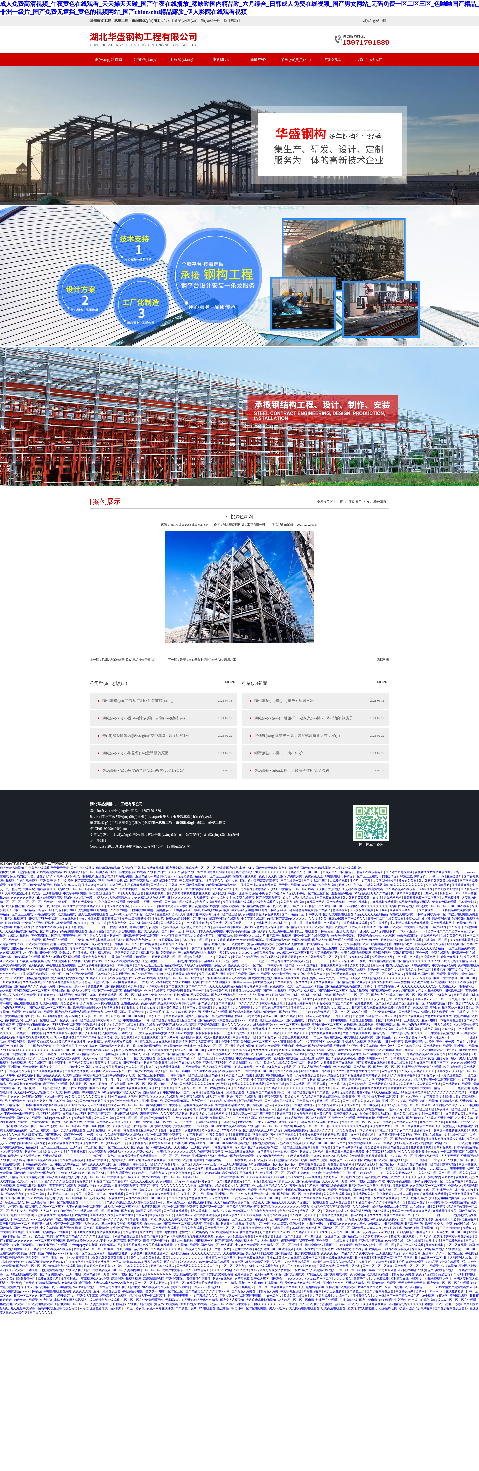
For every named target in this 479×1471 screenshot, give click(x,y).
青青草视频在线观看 (108, 1062)
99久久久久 (296, 1278)
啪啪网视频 (150, 1168)
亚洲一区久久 (60, 1020)
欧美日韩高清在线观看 (214, 1261)
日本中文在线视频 (142, 910)
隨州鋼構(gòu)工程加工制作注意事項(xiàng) (138, 701)
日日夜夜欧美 (47, 995)
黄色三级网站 (40, 935)
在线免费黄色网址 (452, 935)
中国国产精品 (178, 1198)
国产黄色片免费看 (136, 1139)
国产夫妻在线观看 (82, 1122)
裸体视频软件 (91, 1092)
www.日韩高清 (78, 1257)
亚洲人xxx (88, 885)
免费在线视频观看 (109, 1232)
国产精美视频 (288, 1012)
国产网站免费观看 (80, 1062)
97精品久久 (361, 893)
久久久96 (457, 1062)
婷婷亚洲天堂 (312, 1194)
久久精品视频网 (11, 952)
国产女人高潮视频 (199, 1007)
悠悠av (197, 1164)
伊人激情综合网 (219, 1198)
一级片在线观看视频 (153, 889)
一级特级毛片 (66, 1168)
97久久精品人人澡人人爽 (149, 897)
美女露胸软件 (305, 1101)
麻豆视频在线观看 (55, 1084)
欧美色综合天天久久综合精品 (425, 948)
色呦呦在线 (403, 1168)
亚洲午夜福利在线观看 (355, 957)
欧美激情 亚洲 (235, 1075)
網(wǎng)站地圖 (374, 21)
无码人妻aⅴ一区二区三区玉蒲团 (254, 1113)
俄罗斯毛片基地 (86, 995)
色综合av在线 (221, 927)
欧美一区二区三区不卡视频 (305, 986)
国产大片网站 (170, 1037)
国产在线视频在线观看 (56, 1249)
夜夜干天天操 (268, 876)
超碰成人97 (116, 1151)
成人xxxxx (459, 1105)
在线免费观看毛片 (266, 902)
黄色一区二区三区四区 (93, 927)
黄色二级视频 (149, 1236)
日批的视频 (182, 995)
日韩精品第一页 (143, 1126)
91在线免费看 (219, 1232)
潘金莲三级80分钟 (17, 1202)
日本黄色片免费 (147, 995)
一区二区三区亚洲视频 (295, 1147)
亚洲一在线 (74, 1274)
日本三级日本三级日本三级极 (312, 995)
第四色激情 (412, 1228)
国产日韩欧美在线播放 (279, 1101)
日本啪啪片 (421, 1168)
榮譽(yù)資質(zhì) (296, 59)
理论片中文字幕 (360, 880)
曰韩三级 (382, 1130)
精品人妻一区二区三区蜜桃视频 (400, 1189)
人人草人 (328, 1181)
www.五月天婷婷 (42, 1219)
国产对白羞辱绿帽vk (399, 872)
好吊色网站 (267, 1232)
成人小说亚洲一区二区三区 (64, 1223)
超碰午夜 (152, 1067)
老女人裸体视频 (89, 918)
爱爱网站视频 (14, 1016)
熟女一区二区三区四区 (419, 1109)
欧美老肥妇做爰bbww (87, 1007)
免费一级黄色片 (332, 1160)
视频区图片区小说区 (148, 1211)
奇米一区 (115, 1029)
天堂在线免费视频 (289, 1143)
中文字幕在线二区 (253, 918)
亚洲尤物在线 (389, 940)
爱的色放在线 (249, 1232)
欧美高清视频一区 (297, 1118)
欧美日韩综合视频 (402, 906)
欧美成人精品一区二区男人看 (89, 872)
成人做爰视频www (265, 1024)
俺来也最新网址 (408, 935)
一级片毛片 (57, 974)
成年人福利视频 (221, 897)
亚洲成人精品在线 (121, 969)
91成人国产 (329, 872)
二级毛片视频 (312, 1139)
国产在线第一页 (291, 880)
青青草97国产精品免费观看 (87, 948)
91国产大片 (154, 1012)
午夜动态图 (360, 1249)
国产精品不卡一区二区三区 (195, 1058)
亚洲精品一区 (416, 1003)
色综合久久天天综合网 (96, 1164)
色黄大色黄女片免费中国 (121, 1041)
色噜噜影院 (340, 910)
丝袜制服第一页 (80, 1173)
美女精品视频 (444, 1270)
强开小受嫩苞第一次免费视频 (180, 1130)
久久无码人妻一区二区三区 (428, 1185)
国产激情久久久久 (49, 1075)
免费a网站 (363, 1092)
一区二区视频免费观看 (461, 948)
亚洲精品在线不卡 (383, 931)
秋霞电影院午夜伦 (264, 1134)
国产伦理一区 (32, 1088)
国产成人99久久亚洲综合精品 (127, 948)
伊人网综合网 (411, 1253)
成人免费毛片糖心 (119, 906)
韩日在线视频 (429, 1101)
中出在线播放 (14, 978)
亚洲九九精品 (180, 1253)
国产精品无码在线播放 (383, 1084)
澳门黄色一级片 (447, 1058)
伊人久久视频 (81, 990)
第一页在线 (275, 906)
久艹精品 (255, 1062)
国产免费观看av (141, 880)
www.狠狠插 (169, 935)
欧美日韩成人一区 (289, 1079)
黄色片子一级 (445, 1041)
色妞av (268, 1105)
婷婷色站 (368, 1134)
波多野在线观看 (327, 1300)
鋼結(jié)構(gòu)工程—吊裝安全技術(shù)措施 (291, 770)
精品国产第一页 (136, 1079)
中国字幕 (80, 1189)
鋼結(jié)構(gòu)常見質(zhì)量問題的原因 (135, 753)
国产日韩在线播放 (75, 1088)
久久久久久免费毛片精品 (225, 986)
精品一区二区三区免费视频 (452, 1088)
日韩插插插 (327, 931)
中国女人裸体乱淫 (67, 1164)
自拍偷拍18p (152, 1223)
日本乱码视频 (177, 948)
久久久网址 (34, 1232)
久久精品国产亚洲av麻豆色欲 (321, 1096)
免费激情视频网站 (252, 940)
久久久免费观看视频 (96, 1096)
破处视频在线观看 (26, 1003)
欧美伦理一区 (234, 969)
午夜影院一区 (205, 1126)
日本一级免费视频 (227, 948)
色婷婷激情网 (238, 1062)
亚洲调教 (381, 910)
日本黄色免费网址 (108, 1287)
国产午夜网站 (404, 1257)
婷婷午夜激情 (180, 1287)
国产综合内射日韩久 (164, 885)
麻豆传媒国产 (19, 876)
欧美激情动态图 (382, 944)
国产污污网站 (323, 1304)
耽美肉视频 (365, 1029)
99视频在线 (333, 876)
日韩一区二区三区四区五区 (415, 995)
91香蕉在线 (147, 982)
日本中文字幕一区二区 (279, 965)
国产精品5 (345, 872)
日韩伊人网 (314, 914)
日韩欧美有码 (414, 1223)
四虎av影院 (282, 1105)
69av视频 (6, 990)
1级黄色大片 (395, 974)
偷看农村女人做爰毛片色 (68, 969)
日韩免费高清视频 (40, 885)
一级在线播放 (380, 1211)
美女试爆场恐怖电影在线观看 (198, 952)
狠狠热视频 (372, 1101)
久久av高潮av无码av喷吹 (64, 876)
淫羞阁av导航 (376, 1181)
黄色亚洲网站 (238, 1168)
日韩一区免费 (48, 952)
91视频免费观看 (411, 940)
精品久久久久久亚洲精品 (372, 914)
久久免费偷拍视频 (466, 1024)
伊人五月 (362, 1261)
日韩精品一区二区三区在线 (360, 876)
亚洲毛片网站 (407, 1270)
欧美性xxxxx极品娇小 (125, 1101)
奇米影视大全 (287, 1122)
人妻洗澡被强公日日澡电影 (23, 893)
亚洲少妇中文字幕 (350, 885)
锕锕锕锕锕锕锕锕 (207, 1033)
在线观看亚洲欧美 (445, 1211)
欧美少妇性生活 (324, 1219)
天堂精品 (345, 1189)
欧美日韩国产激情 (237, 1270)
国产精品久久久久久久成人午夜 (197, 1266)
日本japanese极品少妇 (57, 1118)
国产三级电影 (368, 1300)
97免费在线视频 (244, 897)
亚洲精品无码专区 (147, 876)
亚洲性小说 (388, 1105)
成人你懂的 (219, 1079)
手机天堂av (165, 1202)
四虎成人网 (8, 872)
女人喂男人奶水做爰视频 (68, 978)
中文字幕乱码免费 (444, 965)
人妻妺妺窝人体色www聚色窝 (113, 1283)
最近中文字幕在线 (232, 1177)
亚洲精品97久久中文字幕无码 (310, 1007)
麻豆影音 (448, 1177)
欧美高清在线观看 (333, 1308)
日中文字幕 (37, 1033)
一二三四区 (433, 1113)
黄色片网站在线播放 (438, 1016)
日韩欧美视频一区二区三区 (422, 897)
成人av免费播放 (64, 1037)
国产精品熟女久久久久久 (181, 1261)
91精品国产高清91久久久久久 (287, 918)
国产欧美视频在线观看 (338, 914)
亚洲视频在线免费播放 (23, 1067)
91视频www (375, 1058)
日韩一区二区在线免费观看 (385, 918)
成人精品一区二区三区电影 (320, 948)
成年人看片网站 (236, 880)
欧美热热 (202, 1232)
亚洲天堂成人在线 (201, 1113)
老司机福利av (66, 1295)
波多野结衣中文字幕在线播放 (453, 1236)
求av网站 (385, 1113)
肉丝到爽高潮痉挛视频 (263, 880)
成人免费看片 (244, 889)
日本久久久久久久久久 (373, 906)
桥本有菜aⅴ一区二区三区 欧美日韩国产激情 (103, 1249)
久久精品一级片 (85, 897)
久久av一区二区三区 (450, 1253)
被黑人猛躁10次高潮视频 (416, 1308)
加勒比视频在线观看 (25, 1274)
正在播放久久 (182, 910)
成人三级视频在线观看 (143, 923)
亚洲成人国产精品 (388, 1253)
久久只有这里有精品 (371, 1109)
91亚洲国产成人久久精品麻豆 (257, 885)
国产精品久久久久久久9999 (415, 961)
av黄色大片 (65, 944)
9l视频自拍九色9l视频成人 (34, 1037)
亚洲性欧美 (412, 1020)
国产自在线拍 (175, 986)
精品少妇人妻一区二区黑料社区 (383, 1096)
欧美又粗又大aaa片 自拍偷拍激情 (356, 1113)
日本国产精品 (389, 876)
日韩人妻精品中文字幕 (250, 1067)
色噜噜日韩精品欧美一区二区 (318, 957)
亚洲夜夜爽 (37, 965)
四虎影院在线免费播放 (63, 1143)
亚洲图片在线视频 (466, 1046)
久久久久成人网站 (265, 1050)
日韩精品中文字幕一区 (431, 914)
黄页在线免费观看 (371, 889)
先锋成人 (98, 1067)
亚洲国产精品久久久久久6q (394, 1079)
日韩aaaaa (329, 1211)
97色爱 (91, 940)
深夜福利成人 (70, 1278)
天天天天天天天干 (144, 906)
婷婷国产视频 (35, 1194)
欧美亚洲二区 (396, 1003)
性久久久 (234, 965)
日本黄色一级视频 (348, 978)
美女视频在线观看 (350, 1050)
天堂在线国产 (102, 982)
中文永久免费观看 (190, 1228)
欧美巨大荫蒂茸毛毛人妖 (139, 1029)
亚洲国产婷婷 (392, 1054)
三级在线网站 (292, 1139)
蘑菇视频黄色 (149, 1113)
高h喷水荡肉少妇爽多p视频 (211, 910)
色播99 (350, 1177)
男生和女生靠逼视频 (395, 1185)
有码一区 (459, 872)
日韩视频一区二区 (435, 940)
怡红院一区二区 (36, 1016)
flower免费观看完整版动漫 (55, 897)
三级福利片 (425, 889)
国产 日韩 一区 (171, 931)
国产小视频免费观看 (380, 1291)
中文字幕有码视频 (75, 893)
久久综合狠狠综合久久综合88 (124, 1134)
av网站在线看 (360, 944)
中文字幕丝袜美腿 (381, 948)
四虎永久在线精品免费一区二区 (284, 1062)
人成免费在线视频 (322, 1270)
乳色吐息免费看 (28, 880)
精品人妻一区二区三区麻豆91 (100, 1211)
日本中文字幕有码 (175, 1012)
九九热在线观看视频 (354, 948)
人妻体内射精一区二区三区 (84, 1206)
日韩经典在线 (162, 999)
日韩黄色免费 (129, 1130)
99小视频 (428, 1295)
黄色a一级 (113, 1156)
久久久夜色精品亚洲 (182, 872)
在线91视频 (206, 1194)
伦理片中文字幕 (239, 1079)
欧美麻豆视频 (49, 1003)
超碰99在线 (163, 974)
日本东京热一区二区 (195, 940)
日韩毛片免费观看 (268, 1046)
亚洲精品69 (82, 944)
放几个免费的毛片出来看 (374, 1287)
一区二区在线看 (304, 889)
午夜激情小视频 (240, 1050)
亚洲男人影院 (468, 1266)
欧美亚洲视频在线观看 (238, 902)
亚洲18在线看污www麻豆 (447, 1007)
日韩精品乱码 (449, 1101)
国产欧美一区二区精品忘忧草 (183, 1223)
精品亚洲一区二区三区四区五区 (47, 1147)
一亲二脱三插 (97, 923)
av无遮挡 (145, 999)
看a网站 (16, 1283)
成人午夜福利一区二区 (263, 1198)
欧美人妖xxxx (424, 999)
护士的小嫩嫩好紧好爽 (444, 1198)
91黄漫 (404, 1198)
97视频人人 (315, 1274)
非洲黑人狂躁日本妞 (111, 940)
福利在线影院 (104, 965)
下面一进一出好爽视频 (19, 1113)
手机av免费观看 (24, 1168)
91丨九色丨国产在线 (63, 910)
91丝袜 (233, 1232)
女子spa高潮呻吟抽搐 (136, 918)
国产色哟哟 (260, 931)
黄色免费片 (95, 986)
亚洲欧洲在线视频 (346, 1046)
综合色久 (258, 1202)
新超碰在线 (350, 889)
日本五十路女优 (134, 1308)
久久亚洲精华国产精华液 (22, 931)
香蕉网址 (38, 1223)
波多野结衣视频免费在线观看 (191, 893)
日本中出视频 (124, 965)
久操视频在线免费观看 (457, 910)
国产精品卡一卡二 (129, 1109)
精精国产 (358, 999)
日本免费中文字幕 (227, 1041)
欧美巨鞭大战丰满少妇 (198, 1003)
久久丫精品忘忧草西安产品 (271, 1007)
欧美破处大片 (448, 986)
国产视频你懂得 (71, 1228)
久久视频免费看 (12, 1151)
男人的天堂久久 (16, 1101)
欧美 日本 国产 (209, 974)
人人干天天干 (450, 1156)
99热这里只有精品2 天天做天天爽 (422, 876)
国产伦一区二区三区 (387, 1067)
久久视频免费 (317, 918)
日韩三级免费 (143, 1122)
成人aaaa (80, 986)
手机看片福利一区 (258, 1223)
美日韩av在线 (353, 1215)
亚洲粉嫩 (466, 1101)
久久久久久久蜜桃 (335, 1139)
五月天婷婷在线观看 (231, 1092)
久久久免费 (77, 940)
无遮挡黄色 (185, 876)
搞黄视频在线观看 (12, 1304)
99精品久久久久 (97, 978)
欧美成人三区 (260, 1278)
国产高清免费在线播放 (204, 906)
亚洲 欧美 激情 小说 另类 (57, 880)
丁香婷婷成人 (117, 1160)
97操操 (27, 1105)
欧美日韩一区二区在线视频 (296, 1092)
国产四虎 (454, 927)
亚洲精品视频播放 (371, 1240)
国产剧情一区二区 (330, 906)
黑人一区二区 (182, 1164)
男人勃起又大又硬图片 (195, 927)
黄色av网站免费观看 (261, 944)
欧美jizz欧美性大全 (287, 978)
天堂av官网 (430, 893)
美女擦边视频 (263, 982)
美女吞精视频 (454, 1181)
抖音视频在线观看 (329, 897)
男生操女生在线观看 (234, 974)
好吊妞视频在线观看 (74, 931)
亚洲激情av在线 (191, 1037)
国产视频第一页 (290, 948)
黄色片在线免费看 (142, 1257)
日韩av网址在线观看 (27, 957)
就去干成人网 (255, 1075)
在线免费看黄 (192, 1067)
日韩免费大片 (158, 1173)
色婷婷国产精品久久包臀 (309, 1050)
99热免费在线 (421, 965)
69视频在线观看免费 (58, 1291)
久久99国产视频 (404, 990)
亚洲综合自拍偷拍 (369, 935)
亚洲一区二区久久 (328, 1101)
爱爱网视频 (223, 1113)
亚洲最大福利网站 (184, 974)
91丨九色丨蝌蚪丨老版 (350, 1181)
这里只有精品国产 (198, 1016)
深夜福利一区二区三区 (451, 1109)
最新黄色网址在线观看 (224, 918)
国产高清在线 (225, 1003)
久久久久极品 (343, 1278)
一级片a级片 (438, 927)
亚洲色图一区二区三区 (327, 1024)
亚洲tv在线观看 (340, 1202)
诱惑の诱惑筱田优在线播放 (240, 1173)
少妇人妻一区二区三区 (94, 1016)
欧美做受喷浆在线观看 (351, 969)
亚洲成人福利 (87, 952)
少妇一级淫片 (38, 1058)
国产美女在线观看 (275, 990)
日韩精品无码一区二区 (43, 918)
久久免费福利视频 (292, 902)
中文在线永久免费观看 (359, 1037)
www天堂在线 (225, 1058)
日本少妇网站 (366, 1130)
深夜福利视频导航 (437, 885)
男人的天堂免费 (83, 902)
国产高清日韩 (275, 1084)
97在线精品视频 (143, 974)
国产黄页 (339, 1071)
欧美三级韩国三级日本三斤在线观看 (293, 931)
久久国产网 (243, 1185)
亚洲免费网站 (175, 1278)
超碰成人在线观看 (245, 876)
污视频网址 (263, 923)
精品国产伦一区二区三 (305, 872)
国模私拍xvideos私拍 (25, 948)
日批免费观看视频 (118, 1173)
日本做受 (202, 1118)
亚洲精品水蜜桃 (458, 1054)
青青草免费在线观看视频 (65, 1266)
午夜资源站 (295, 1177)
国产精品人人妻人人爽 (281, 1202)
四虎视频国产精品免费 (221, 885)
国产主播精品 (385, 1168)
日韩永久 (189, 931)
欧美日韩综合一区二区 (378, 1139)
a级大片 (260, 935)
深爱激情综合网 (382, 957)
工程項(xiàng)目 (183, 59)
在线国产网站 (316, 902)
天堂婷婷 (32, 1257)
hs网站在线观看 (10, 982)
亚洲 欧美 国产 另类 (459, 944)
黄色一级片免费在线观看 (433, 952)
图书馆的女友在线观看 (47, 927)
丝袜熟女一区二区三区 (431, 906)
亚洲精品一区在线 (37, 1020)
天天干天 (217, 1151)
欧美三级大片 (391, 1177)
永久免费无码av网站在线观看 (100, 1003)
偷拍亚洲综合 (133, 990)
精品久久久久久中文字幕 (358, 1253)
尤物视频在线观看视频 (93, 910)
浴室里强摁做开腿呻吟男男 (215, 872)
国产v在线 (284, 1232)
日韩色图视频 (430, 1029)
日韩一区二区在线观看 (63, 1202)
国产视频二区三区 (315, 880)
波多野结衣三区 (360, 965)
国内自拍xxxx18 (185, 1122)
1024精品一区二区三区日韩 (295, 952)
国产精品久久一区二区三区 (351, 995)
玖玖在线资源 (359, 990)
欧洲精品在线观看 (396, 1147)
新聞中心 (258, 59)
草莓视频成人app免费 (144, 927)
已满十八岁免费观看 (59, 923)
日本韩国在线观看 (84, 1139)
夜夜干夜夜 (458, 1168)
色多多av (190, 1046)
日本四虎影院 (82, 1079)
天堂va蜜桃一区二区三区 (159, 961)
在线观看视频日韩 (158, 893)
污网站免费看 (301, 940)
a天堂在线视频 (384, 1029)
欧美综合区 (148, 1202)
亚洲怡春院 (97, 931)
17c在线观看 (68, 918)
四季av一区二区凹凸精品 (279, 1016)
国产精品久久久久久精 (80, 1236)
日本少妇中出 (155, 1016)
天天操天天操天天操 (412, 1283)
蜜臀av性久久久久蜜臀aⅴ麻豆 (447, 931)
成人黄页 (163, 1257)
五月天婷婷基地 (376, 1156)
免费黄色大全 (314, 876)
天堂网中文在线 (242, 1249)
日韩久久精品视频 (376, 885)
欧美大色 (361, 940)
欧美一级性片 (379, 923)
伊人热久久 (176, 889)
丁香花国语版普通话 (362, 927)
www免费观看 (97, 1151)
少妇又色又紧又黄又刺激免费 (414, 1143)
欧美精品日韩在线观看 (38, 1012)
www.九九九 (327, 978)
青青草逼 (237, 1261)
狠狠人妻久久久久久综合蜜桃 (55, 1181)
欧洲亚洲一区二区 (252, 999)
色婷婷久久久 (212, 961)
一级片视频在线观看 (354, 923)
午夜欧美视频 (362, 1033)
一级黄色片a (237, 944)
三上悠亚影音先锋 (233, 1033)
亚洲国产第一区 (459, 1160)
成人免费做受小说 (257, 1261)
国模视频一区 (204, 1240)
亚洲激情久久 (222, 982)
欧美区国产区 (440, 1062)
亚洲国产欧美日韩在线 (87, 961)
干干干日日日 (321, 961)
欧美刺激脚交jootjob (426, 1151)
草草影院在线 (175, 1016)
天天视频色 (413, 974)
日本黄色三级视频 (172, 1007)
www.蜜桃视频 (282, 974)
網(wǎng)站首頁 (108, 59)
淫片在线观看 (249, 1139)
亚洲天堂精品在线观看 (284, 1160)
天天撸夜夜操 (366, 1118)
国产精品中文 (207, 1020)
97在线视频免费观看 (383, 902)
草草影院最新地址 (446, 889)
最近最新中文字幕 (165, 880)
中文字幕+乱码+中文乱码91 (259, 948)
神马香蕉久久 (214, 880)
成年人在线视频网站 (156, 1109)
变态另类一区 (78, 1084)
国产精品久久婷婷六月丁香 (197, 935)
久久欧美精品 (213, 1101)
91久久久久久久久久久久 (272, 872)
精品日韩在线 (150, 952)
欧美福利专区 (452, 1067)
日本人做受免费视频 (211, 931)
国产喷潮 (196, 969)
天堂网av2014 (228, 952)
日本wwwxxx (435, 1291)
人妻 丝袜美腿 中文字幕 (196, 914)
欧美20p (150, 914)
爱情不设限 (111, 1007)
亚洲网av (428, 1253)
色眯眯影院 (421, 1007)
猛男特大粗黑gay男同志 (415, 902)
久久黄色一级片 (327, 1092)
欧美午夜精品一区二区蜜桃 (107, 1088)
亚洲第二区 (177, 1283)
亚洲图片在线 (224, 1194)
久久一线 (14, 1134)
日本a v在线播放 (182, 1240)
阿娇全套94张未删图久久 (34, 1024)
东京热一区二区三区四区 (127, 1016)
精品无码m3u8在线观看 (155, 1041)
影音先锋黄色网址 (327, 952)
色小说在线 (38, 876)
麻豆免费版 (439, 982)
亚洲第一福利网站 (63, 906)
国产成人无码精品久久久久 (229, 995)
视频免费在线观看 (384, 1283)
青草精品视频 (443, 1147)
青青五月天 (287, 1181)
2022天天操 (339, 961)
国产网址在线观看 (390, 927)
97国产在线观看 (211, 1109)
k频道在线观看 (228, 1020)
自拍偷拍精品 (152, 1092)
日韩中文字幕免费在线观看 (449, 1130)
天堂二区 (264, 961)
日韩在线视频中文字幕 (333, 965)
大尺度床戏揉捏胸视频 (261, 1300)
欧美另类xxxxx (185, 1215)
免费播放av (164, 910)
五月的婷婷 (461, 995)
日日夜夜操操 (241, 1134)
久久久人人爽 (374, 999)
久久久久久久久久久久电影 (419, 986)
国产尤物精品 (357, 1084)
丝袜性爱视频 (121, 1228)
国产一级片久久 (355, 918)
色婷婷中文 (44, 1308)
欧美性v (33, 1101)
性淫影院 (158, 918)
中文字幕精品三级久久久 (291, 982)
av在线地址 (418, 1206)
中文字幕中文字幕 (407, 957)
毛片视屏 (313, 1185)
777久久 (469, 1003)
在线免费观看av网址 (438, 1278)
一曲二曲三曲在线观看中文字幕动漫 (315, 923)
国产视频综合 (224, 1240)
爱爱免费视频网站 (374, 1088)
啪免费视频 (19, 1062)
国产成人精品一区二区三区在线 (50, 1007)
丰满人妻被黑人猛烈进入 (71, 1300)
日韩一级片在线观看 (140, 1071)
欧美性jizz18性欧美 (158, 1118)
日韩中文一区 (341, 1012)
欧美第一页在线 (243, 927)
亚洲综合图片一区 (92, 1143)
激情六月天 (187, 1232)
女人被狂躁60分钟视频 (328, 1029)
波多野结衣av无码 (74, 1113)
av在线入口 (387, 1232)
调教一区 (374, 969)
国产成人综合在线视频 (121, 931)
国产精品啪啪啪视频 (237, 1109)
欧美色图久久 (244, 935)
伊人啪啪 (102, 885)
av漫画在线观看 (45, 914)
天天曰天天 (255, 1033)
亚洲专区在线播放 (181, 1033)
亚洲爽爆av (421, 1130)
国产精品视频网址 (443, 923)
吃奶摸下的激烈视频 (422, 1300)
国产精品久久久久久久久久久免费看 (289, 1088)
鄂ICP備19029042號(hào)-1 (110, 829)
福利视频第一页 (395, 1202)
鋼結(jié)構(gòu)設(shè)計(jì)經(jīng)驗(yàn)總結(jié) (143, 718)
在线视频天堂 (300, 961)
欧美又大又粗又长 (142, 1181)
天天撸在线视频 (290, 885)
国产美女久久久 (149, 931)
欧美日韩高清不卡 (278, 995)
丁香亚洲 (309, 1079)
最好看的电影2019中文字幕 (163, 1105)
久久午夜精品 (382, 1122)
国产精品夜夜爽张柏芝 (66, 935)
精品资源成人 (244, 872)
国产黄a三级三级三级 (148, 965)
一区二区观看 (231, 1287)
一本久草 (32, 1270)
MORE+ (231, 682)
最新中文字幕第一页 (403, 910)
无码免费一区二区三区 (345, 1232)
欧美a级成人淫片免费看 (66, 1058)
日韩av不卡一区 (194, 990)
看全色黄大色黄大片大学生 (303, 1283)
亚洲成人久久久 (321, 1130)
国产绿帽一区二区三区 (333, 990)
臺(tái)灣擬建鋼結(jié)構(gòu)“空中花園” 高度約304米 (145, 736)
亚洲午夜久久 (149, 1130)
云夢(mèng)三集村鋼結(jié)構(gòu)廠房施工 (208, 659)
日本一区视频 (357, 961)
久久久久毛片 (9, 974)
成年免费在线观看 (154, 1160)
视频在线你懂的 (208, 1122)
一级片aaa (178, 1181)
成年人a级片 (22, 927)
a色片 (259, 927)
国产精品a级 (137, 1274)
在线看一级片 (50, 1130)
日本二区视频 (163, 1122)
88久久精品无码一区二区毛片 (376, 1164)
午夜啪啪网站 (128, 889)
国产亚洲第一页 (136, 1194)
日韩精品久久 (278, 910)
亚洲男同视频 (326, 1054)
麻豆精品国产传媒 (172, 944)
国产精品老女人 (269, 1037)
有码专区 (71, 1016)
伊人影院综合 (330, 1075)
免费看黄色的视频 (71, 1160)
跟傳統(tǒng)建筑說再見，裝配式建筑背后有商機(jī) (297, 736)
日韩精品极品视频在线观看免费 (373, 1007)
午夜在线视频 (229, 1139)
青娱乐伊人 (388, 1046)
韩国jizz (474, 1245)
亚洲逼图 (333, 1122)
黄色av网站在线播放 (160, 1308)
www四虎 (350, 906)
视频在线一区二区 (455, 1134)
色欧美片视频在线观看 (198, 1105)
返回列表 (383, 659)
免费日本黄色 (321, 1147)
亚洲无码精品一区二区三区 (169, 957)
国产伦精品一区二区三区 (191, 1088)
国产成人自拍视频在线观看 (18, 906)
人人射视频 (201, 897)
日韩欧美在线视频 (279, 935)
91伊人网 (369, 1079)
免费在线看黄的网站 (341, 1164)
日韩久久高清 (341, 1016)
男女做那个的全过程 (260, 1253)
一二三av (317, 1037)
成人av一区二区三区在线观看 (457, 1300)
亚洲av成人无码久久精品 (126, 914)
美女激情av (342, 999)
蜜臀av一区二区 (252, 965)
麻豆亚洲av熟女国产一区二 (205, 1181)
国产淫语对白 (287, 1134)
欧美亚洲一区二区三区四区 (76, 889)
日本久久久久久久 (179, 897)
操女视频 (241, 1160)
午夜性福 (17, 1046)
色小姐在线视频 (155, 990)
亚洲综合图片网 (380, 1126)
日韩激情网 (13, 923)
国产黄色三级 (356, 1291)
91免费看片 (135, 902)
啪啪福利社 (467, 986)
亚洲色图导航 (160, 1240)
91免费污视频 (124, 876)
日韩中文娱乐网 (80, 1067)
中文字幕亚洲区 (315, 1041)
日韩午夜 (286, 999)
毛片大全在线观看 (62, 1109)
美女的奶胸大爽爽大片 (417, 1024)
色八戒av (258, 1185)
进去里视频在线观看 (295, 1037)
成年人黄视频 (199, 1211)
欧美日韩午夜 (202, 982)
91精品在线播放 (19, 935)
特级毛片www (55, 1253)
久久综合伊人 (342, 1295)
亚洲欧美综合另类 (427, 1156)
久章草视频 (246, 914)
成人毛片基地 (291, 897)
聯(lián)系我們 (370, 59)
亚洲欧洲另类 (382, 952)
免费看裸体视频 (170, 1067)
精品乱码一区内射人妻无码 (391, 1033)
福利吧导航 (200, 918)
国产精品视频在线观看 (400, 889)
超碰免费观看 (415, 1261)
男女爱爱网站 (392, 897)
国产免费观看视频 (268, 897)
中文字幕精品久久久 (91, 906)
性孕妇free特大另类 (248, 1016)
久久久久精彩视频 (32, 1177)
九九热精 (298, 1228)
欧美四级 (98, 1173)
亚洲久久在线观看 (322, 982)
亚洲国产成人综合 (126, 1113)
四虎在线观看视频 (361, 1020)
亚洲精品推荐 (214, 1075)
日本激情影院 (467, 902)
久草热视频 (358, 1274)
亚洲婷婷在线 (461, 885)
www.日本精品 (382, 1143)
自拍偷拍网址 (125, 1215)
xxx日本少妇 (281, 923)
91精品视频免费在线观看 (443, 1261)
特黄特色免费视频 (301, 910)
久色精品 (355, 1139)
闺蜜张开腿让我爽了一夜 (298, 1240)
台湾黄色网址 (430, 957)
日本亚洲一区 (112, 935)
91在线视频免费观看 (80, 974)
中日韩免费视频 (393, 1223)
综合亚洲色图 (441, 918)
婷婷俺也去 (169, 952)
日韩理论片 (142, 957)
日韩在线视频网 (16, 918)
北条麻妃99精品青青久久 (40, 889)
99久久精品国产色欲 (386, 1092)
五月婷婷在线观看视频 (359, 1168)
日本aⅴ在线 (454, 1003)
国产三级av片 (40, 1126)
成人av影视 (151, 1007)
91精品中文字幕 (221, 1211)
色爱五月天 (403, 1007)
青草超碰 (471, 990)
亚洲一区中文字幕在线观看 (128, 872)
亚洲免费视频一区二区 (370, 1003)
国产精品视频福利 (100, 1113)
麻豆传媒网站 (372, 1054)
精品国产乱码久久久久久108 (109, 1219)
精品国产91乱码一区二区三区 (45, 1206)
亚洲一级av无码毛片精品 (314, 1016)
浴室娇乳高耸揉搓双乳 (309, 969)
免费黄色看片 (234, 1181)
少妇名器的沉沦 (270, 1139)
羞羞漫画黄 (309, 885)
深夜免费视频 (327, 885)
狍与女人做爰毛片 (398, 965)
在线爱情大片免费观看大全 (433, 872)
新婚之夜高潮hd (404, 952)
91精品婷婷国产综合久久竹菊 (333, 1003)
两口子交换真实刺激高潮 (298, 1266)
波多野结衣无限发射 (290, 944)
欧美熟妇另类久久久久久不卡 (87, 1240)
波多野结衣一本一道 (451, 1189)
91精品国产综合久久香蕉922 (110, 1181)
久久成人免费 (340, 944)
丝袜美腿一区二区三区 (66, 1050)
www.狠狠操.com (264, 1109)
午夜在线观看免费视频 (356, 952)
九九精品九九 (341, 1007)
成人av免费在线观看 (217, 1037)
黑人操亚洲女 (274, 927)
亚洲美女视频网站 (311, 1134)
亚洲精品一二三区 (422, 1287)
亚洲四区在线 (96, 1130)
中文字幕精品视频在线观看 (249, 910)
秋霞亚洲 (204, 1151)
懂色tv (399, 948)
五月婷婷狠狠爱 (446, 1219)
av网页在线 (133, 1198)
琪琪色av (233, 940)
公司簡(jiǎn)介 (146, 59)
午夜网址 (167, 1088)
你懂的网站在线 (221, 1118)
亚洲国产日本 (112, 893)
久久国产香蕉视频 (192, 885)
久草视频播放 (451, 897)
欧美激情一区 (219, 923)
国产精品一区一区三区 (31, 1266)
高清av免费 (148, 1003)
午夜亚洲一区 (17, 885)
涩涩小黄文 (164, 982)
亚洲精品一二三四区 (84, 1147)
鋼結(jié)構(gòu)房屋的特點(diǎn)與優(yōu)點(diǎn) (143, 770)
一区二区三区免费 (233, 1266)
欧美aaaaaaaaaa (243, 982)
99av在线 (448, 1029)
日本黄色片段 (323, 1113)
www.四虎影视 (306, 965)
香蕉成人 (285, 1050)
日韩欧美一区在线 (463, 952)
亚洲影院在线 (52, 893)
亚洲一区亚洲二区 (328, 1236)
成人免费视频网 (228, 999)
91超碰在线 (462, 1223)
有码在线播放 (275, 1075)
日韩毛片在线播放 (95, 1029)
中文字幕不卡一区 (109, 1020)
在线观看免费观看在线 (52, 872)
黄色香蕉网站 (280, 961)
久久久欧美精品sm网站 (314, 1012)
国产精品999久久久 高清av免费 (35, 986)
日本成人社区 (128, 1033)
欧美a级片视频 (435, 1249)
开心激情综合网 (387, 1308)
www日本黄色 (248, 1020)
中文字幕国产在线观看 (110, 902)
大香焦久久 (92, 1223)
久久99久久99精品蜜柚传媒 (257, 952)
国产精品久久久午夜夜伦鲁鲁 (346, 1058)
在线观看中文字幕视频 (41, 944)
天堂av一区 (217, 1304)
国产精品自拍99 (222, 889)
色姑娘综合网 (315, 1287)
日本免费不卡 (157, 948)
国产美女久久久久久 (54, 1067)
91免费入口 (73, 1096)
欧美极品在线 (67, 914)
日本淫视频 (66, 995)
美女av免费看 (408, 880)
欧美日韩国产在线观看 (339, 1062)
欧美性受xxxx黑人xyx (342, 974)
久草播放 (286, 1126)
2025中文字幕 (464, 1118)
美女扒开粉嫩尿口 (23, 1245)
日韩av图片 (223, 957)
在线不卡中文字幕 (151, 986)
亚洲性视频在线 (244, 1054)
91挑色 (374, 940)
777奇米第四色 (232, 1130)
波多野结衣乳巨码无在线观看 (129, 885)
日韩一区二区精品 (198, 944)
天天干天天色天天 (127, 952)
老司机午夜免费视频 (28, 1084)
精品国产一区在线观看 (313, 1202)
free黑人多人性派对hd (433, 1037)
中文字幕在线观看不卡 (98, 1050)
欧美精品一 (140, 1173)
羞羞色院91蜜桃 (342, 893)
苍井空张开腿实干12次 (113, 880)
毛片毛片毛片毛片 (13, 1029)
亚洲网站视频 (106, 1109)
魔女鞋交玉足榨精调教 (458, 1126)
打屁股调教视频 (169, 940)
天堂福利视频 (26, 872)
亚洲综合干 (174, 990)
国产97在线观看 (260, 974)
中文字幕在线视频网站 (379, 1050)
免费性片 (146, 1232)
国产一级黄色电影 (26, 1228)
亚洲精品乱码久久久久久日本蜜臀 (412, 1304)
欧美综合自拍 (72, 1075)
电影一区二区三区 (382, 1245)
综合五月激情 (166, 1058)
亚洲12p (154, 1088)
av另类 (430, 1041)
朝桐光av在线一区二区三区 (125, 1105)
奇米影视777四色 (286, 1151)
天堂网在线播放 (45, 1215)
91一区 (439, 999)
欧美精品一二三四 (242, 923)
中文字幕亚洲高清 (196, 923)
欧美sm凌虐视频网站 (455, 1202)
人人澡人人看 (402, 1194)
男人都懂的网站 (223, 1016)
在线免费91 (283, 1219)
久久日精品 (309, 906)
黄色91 (330, 969)
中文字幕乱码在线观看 (381, 1151)
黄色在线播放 (198, 1198)
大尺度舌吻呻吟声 (384, 880)
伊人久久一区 (420, 1033)
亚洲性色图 (198, 978)
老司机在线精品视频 (246, 957)
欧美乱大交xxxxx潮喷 (173, 906)
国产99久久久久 (196, 986)
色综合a (22, 1058)
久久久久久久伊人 (23, 897)
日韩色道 (304, 1173)
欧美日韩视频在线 (66, 1211)
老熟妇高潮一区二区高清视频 (274, 1249)
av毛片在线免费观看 (430, 990)
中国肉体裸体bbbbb (298, 1189)
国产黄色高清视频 (308, 1181)
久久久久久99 (282, 1029)
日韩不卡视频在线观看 (52, 1245)
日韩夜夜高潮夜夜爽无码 (34, 961)
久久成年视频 (119, 910)
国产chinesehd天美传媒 (94, 1101)
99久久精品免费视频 (382, 961)
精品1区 (291, 1067)
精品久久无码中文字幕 (332, 1079)
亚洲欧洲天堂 (17, 1041)
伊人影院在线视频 (362, 910)
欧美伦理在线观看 (147, 1037)
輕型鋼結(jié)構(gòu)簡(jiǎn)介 (278, 753)
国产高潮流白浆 (86, 880)
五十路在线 (120, 1164)
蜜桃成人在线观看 (172, 1168)
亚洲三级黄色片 (154, 1054)
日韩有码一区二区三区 (364, 1185)
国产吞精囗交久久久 (303, 1215)
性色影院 (223, 1084)
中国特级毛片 (172, 1092)
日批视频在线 (348, 1300)
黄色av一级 (223, 1236)
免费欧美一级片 (107, 889)
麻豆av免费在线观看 (54, 948)
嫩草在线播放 (333, 1037)
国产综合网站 (49, 931)
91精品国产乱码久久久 (368, 1202)
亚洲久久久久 (373, 1215)
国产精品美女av (409, 1012)
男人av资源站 (278, 1308)
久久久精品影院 (88, 1168)
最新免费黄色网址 (94, 957)
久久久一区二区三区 (372, 974)
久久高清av (105, 1185)
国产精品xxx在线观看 (438, 1046)
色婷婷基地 (66, 1215)
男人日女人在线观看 (346, 1088)
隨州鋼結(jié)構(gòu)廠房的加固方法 (284, 701)
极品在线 (114, 1253)
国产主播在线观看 (434, 974)
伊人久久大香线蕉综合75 (114, 897)
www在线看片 (361, 1012)
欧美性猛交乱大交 (102, 1215)
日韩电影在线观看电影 (369, 872)
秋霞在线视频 (119, 927)
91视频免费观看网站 (104, 999)
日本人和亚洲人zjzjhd (411, 931)
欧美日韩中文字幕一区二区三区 (454, 978)
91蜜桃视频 (433, 1240)
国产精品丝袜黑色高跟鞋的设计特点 (67, 982)
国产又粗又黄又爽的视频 (243, 1206)
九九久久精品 (379, 893)
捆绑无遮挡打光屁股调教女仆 (175, 1126)
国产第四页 (255, 1105)
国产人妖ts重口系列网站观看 (61, 957)
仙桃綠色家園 (377, 502)
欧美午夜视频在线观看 (42, 1160)
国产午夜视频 (253, 969)
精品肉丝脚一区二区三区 (72, 1304)
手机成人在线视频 (354, 1041)
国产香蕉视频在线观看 (371, 1062)
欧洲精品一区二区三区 (173, 978)
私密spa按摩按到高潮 (130, 1050)
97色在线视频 (436, 1003)
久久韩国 (389, 935)
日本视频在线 (274, 1283)
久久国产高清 (117, 1240)
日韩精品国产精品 (48, 1283)
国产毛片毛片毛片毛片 (462, 969)
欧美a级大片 (67, 952)
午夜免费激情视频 (77, 1071)
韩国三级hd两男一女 (97, 1126)
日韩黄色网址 (132, 1062)
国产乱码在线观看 (291, 876)
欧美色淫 (95, 893)
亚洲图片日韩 (157, 872)
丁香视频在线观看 (120, 957)
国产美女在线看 (145, 1058)
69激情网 (280, 893)
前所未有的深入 (131, 1054)
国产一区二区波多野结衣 (215, 1054)
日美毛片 (50, 1054)
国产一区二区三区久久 (114, 1147)
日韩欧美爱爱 (20, 1219)
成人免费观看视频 (407, 1029)
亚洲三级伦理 (153, 902)
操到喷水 (434, 1177)
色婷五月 (180, 1202)
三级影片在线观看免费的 (263, 1266)
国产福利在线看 (115, 986)
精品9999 (308, 897)
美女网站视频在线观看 (231, 1126)
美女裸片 (134, 1160)
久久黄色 (412, 1096)
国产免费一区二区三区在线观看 (448, 1283)
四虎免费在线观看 (275, 1215)
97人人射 (74, 885)
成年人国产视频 (104, 1118)
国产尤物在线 (295, 1020)
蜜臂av (332, 1050)
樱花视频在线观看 (325, 1189)
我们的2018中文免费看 (406, 893)
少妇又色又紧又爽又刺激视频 (109, 1257)
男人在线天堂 (222, 1007)
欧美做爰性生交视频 (393, 1300)
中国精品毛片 (403, 944)
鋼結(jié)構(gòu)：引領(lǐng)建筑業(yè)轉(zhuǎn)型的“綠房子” (304, 718)
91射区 (158, 1232)
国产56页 (44, 906)
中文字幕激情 (369, 1046)
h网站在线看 (147, 1024)
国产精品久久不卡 (405, 1122)
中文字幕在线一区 (245, 1037)
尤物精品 (89, 1274)
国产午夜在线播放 (383, 995)
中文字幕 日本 (337, 1084)
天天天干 (272, 999)
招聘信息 (333, 59)
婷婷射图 (195, 1012)
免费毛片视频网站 (208, 902)
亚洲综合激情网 (209, 1024)
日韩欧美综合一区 (317, 944)
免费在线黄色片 (337, 927)
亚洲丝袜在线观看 (125, 982)
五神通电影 (111, 1054)
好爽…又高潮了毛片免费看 (18, 995)
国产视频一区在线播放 (179, 902)
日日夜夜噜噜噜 (450, 1228)
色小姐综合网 (40, 969)
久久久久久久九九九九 (206, 1253)
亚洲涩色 (71, 927)
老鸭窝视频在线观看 (312, 1164)
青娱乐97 (299, 974)
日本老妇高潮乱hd (387, 986)
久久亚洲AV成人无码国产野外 (420, 1084)
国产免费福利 (336, 902)
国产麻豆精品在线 (365, 1189)
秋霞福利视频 (151, 1206)
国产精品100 (225, 935)
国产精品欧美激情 (253, 906)
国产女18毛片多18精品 (348, 1147)
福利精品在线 (400, 1278)
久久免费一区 (302, 1029)
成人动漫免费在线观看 (93, 914)
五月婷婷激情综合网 (278, 969)
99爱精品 (285, 889)
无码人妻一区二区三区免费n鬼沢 (74, 1024)
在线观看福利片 (230, 1071)
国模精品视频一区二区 (416, 969)
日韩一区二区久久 (26, 1295)
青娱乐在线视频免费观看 (430, 1194)
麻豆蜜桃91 (454, 876)
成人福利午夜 (215, 1096)
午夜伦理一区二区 (112, 1168)
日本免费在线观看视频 (408, 1113)
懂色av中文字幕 (96, 1160)
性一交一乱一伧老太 (31, 1236)
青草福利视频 (149, 1185)
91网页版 (473, 1105)
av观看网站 (206, 1185)
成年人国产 (220, 944)
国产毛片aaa (60, 1122)
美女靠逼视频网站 (191, 880)
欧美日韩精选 (414, 1041)
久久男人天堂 (121, 1126)
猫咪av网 (223, 1291)
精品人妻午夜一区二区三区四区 (308, 893)
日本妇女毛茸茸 (317, 1020)
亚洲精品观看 (459, 1295)
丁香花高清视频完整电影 (315, 1067)
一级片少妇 (95, 1134)
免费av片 (469, 1228)
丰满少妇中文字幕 (189, 961)
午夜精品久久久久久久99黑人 (177, 1151)
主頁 (339, 502)
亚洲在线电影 (104, 876)
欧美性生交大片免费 (439, 1223)
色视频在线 (464, 923)
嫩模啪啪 (171, 1232)
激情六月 (60, 885)
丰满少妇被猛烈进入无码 (401, 1058)
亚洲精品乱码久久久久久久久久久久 (386, 978)
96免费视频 (7, 1266)
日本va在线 (35, 1054)
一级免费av (21, 1033)
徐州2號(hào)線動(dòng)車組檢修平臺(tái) (128, 659)
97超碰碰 (80, 923)
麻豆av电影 (335, 918)
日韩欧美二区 (111, 918)
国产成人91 (320, 940)
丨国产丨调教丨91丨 (389, 1020)
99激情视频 (19, 1054)
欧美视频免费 (173, 1046)
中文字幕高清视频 (238, 931)
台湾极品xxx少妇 (266, 889)
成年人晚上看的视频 (60, 1177)
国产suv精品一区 (293, 914)
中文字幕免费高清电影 (316, 1198)
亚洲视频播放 (306, 1109)
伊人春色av (370, 1232)
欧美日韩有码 (393, 1228)
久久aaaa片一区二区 (96, 1058)
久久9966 (217, 1270)
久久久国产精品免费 (38, 1046)
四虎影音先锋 (324, 999)
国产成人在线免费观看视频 (122, 961)
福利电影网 (419, 1092)
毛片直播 (33, 1029)
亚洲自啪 (288, 1046)
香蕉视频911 (136, 1012)
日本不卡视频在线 (65, 1101)
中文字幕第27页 (453, 1113)
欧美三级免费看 (334, 1291)
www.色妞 (334, 1041)
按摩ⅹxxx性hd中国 (178, 918)
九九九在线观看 (133, 893)
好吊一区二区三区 (225, 914)
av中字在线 (30, 952)
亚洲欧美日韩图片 (225, 893)
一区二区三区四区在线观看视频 (194, 999)
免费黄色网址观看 (444, 902)
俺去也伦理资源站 (343, 935)
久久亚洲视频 (121, 974)
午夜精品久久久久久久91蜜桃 (346, 1223)
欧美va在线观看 (398, 1062)
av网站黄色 (64, 1287)
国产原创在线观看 (17, 1126)
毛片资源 (240, 1147)
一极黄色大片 (390, 969)
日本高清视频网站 (37, 978)
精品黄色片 (106, 952)
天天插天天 (289, 957)
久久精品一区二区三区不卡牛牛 (324, 1143)
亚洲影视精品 (138, 1143)
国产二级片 (292, 906)
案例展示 (221, 59)
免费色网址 (130, 1232)
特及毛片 (99, 1156)
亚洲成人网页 (350, 1105)
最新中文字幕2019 (251, 1283)
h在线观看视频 (137, 1088)
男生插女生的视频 (268, 914)
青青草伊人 (361, 1278)
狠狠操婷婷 (218, 940)
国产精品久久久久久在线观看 (305, 927)
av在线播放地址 (162, 1147)
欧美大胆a (444, 1071)
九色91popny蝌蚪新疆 (83, 1245)
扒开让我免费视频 (83, 1232)
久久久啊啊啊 (242, 1007)
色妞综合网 (269, 1181)
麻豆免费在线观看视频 (126, 1278)
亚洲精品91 (85, 965)
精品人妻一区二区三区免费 (213, 876)
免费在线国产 (288, 1211)
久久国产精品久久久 (295, 1033)
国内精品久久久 (171, 923)
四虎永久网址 (200, 1079)
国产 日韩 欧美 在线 (144, 944)
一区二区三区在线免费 (38, 902)
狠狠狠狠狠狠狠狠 (216, 1029)
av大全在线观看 (146, 978)
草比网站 (113, 1130)
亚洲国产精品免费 (278, 940)
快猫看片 (454, 974)
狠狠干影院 (332, 1134)
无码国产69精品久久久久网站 (411, 1211)
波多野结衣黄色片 (110, 1139)
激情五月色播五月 (272, 1020)
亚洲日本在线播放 (232, 1223)
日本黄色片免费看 (402, 1274)
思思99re (350, 1029)
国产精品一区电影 (349, 1266)
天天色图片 (376, 1041)
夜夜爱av (445, 893)
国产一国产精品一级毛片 (31, 910)
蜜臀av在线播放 (451, 957)
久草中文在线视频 (180, 1160)
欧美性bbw (168, 876)
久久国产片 (279, 1261)
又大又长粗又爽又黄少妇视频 (438, 880)
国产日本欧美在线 (409, 1046)
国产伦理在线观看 (55, 940)
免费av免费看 (230, 906)
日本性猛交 (103, 974)
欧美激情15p (218, 1088)
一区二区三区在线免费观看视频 (142, 1300)
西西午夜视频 (141, 1228)
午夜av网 (142, 1215)
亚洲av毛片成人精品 (303, 990)
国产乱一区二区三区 (130, 1118)
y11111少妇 (424, 1236)
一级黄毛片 (63, 902)
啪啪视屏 (88, 876)
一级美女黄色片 (184, 1118)
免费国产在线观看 (411, 1016)
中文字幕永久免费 (12, 1232)
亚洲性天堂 (454, 1249)
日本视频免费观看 (449, 1020)
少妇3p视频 (37, 1253)
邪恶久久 (440, 1160)
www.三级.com (212, 1164)
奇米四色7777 (442, 1105)
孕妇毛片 (462, 1041)
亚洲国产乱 (188, 1020)
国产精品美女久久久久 (200, 1291)
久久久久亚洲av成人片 (140, 1151)
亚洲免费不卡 (61, 961)
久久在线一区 (427, 1173)
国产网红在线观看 (307, 1253)
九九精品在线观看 (73, 1130)
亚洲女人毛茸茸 (88, 1295)
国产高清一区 (362, 1067)
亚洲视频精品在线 (388, 1024)
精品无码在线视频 (48, 1113)
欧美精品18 (323, 910)
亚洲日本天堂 (239, 1029)
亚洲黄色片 (314, 1062)
